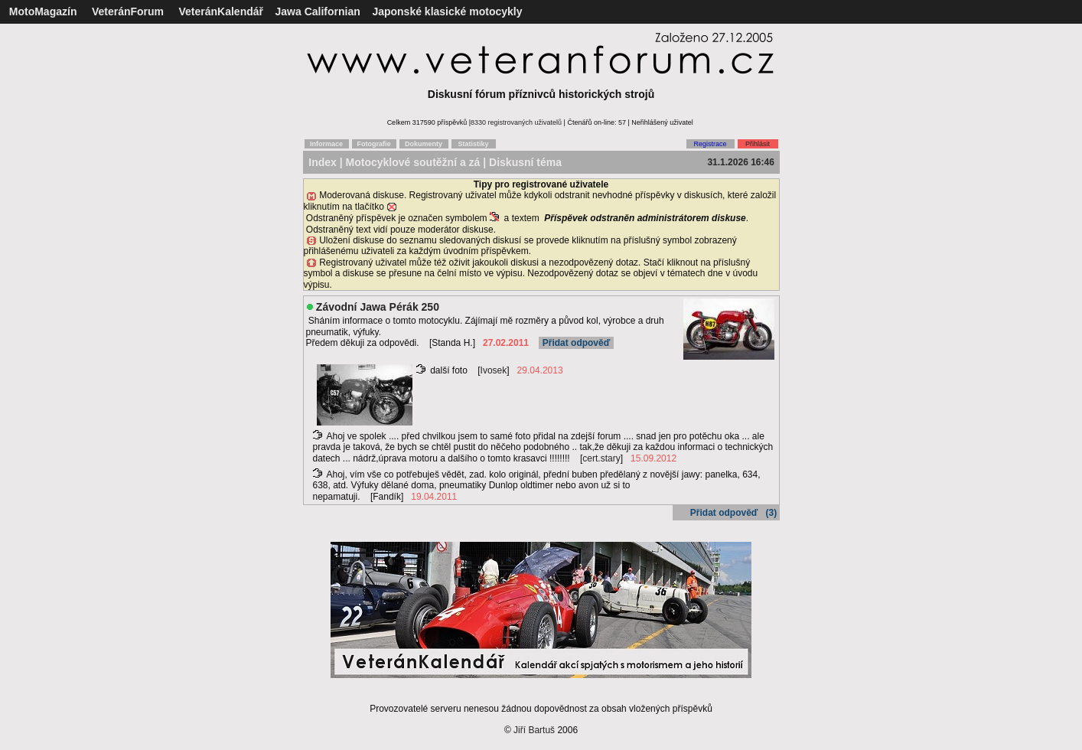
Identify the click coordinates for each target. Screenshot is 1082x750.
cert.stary (601, 458)
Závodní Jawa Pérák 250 (377, 307)
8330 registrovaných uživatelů (516, 122)
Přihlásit (757, 144)
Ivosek (494, 370)
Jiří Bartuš (534, 730)
